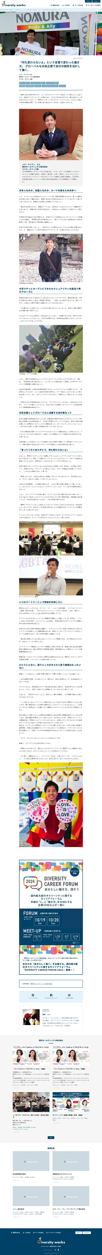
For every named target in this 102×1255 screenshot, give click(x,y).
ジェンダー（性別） (52, 83)
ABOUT (88, 1)
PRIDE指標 (30, 86)
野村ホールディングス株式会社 (41, 984)
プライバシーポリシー (48, 1250)
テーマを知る (78, 5)
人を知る (66, 5)
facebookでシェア (51, 996)
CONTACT (96, 1)
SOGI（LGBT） (24, 83)
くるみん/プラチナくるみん (50, 86)
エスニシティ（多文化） (38, 83)
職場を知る (55, 5)
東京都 (22, 86)
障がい (15, 1127)
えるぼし (38, 86)
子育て (67, 1177)
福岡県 (72, 1177)
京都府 (27, 1177)
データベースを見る (93, 5)
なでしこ (62, 86)
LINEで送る (69, 996)
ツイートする (33, 996)
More (51, 1137)
